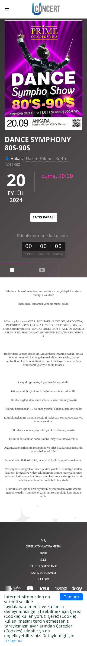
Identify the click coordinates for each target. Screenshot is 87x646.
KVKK (43, 553)
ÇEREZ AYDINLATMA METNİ (43, 546)
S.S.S (43, 560)
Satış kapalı (44, 217)
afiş (43, 540)
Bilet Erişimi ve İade (43, 566)
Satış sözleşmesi (43, 573)
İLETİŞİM (43, 579)
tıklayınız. (13, 640)
